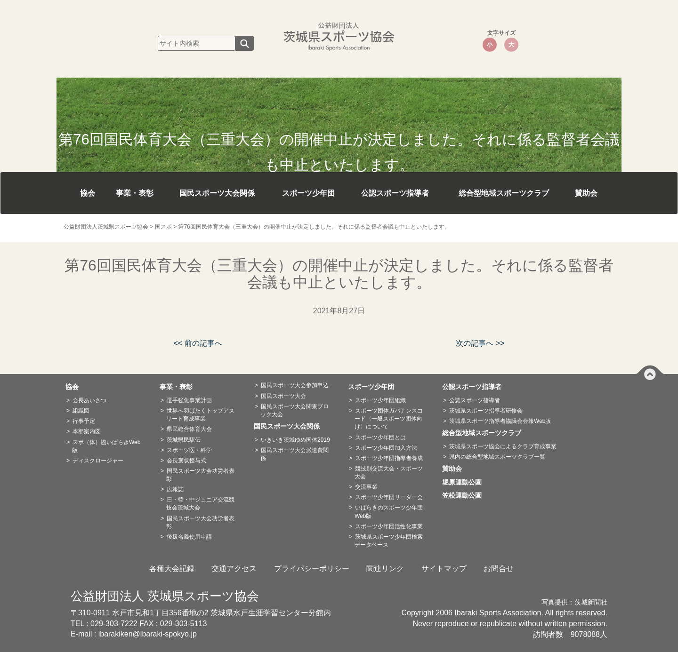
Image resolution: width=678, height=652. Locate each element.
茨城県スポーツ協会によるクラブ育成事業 (503, 446)
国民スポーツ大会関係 (217, 193)
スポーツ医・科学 (189, 450)
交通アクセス (234, 568)
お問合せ (499, 568)
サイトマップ (444, 568)
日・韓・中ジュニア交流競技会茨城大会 (200, 503)
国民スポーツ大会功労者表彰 (200, 475)
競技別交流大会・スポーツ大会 (389, 472)
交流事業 (366, 487)
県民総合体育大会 (189, 429)
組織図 (81, 410)
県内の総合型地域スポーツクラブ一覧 (497, 456)
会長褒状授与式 (186, 460)
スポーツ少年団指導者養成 (389, 458)
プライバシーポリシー (311, 568)
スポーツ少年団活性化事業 (389, 526)
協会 (87, 193)
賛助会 (586, 193)
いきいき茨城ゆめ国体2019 (295, 440)
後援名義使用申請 (189, 536)
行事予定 (84, 421)
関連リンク (385, 568)
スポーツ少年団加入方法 (386, 448)
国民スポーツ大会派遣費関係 (294, 454)
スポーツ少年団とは (380, 437)
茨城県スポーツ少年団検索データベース (389, 540)
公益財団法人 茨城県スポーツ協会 (165, 596)
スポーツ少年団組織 (380, 400)
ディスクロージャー (98, 460)
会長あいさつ (89, 400)
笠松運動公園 (465, 495)
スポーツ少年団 (308, 193)
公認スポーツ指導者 (395, 193)
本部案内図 (87, 431)
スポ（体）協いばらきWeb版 (106, 446)
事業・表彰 (134, 193)
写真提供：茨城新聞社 (574, 602)
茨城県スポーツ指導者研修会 (486, 410)
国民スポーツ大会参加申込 (295, 385)
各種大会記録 (171, 568)
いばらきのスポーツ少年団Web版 (389, 511)
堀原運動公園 (465, 482)
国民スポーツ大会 (283, 396)
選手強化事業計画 (189, 400)
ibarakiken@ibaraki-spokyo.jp (147, 634)
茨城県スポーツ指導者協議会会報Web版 (500, 421)
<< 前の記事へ (197, 343)
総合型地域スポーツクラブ (504, 193)
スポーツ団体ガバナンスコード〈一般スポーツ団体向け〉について (389, 418)
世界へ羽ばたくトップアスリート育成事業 (200, 414)
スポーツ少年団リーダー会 (389, 497)
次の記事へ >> (480, 343)
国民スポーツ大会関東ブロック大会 (294, 410)
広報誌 (175, 489)
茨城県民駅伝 (184, 440)
